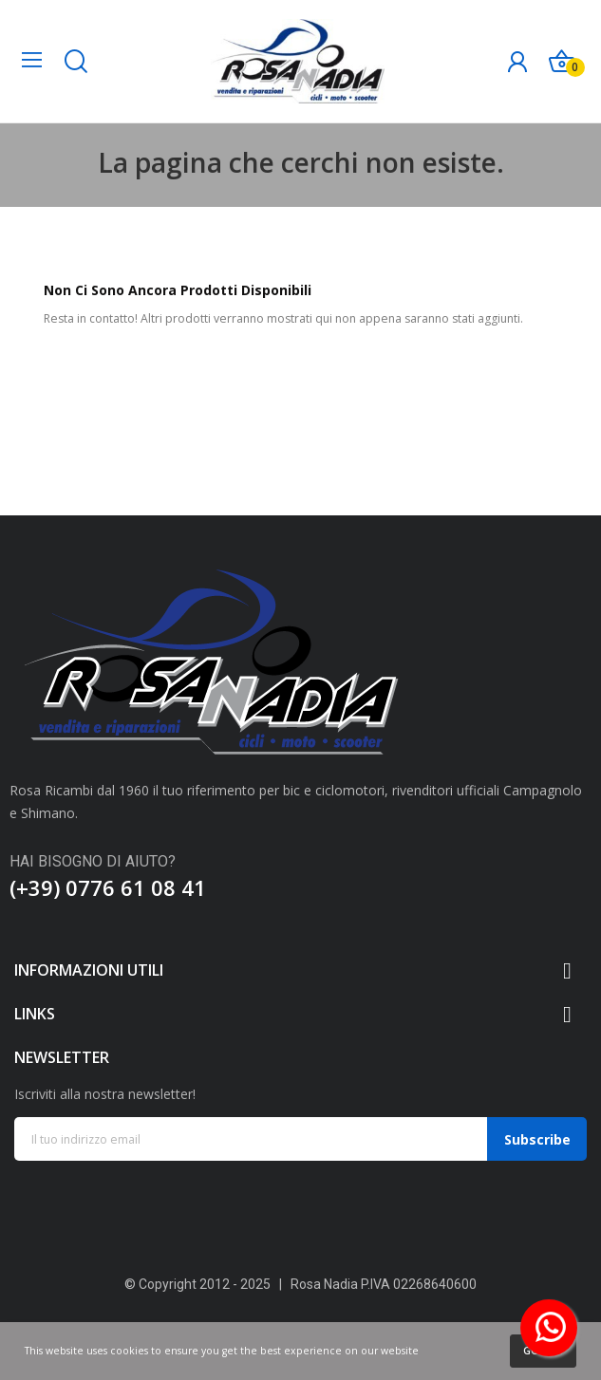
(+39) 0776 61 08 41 (107, 887)
